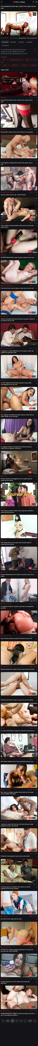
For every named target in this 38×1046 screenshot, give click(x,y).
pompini (24, 65)
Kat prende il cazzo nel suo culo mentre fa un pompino (17, 132)
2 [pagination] (16, 1020)
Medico (27, 59)
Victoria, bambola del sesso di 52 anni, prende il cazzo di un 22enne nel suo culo (18, 319)
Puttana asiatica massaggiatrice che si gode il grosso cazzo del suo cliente (16, 479)
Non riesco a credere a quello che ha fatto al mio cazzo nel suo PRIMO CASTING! (17, 793)
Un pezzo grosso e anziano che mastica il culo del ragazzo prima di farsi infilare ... (15, 887)
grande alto (14, 65)
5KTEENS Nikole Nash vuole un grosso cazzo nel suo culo (17, 257)
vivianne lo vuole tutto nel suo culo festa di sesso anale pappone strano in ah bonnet (17, 825)
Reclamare (13, 42)
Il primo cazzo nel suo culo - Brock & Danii (13, 195)
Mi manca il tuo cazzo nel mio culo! (11, 919)
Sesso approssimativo (15, 59)
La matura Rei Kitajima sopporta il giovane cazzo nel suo (17, 731)
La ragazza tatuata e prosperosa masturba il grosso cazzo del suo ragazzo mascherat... (16, 447)
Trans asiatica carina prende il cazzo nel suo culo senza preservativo (17, 226)
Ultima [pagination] (30, 1020)
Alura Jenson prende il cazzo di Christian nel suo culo (16, 638)
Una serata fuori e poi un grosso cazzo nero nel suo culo (17, 288)
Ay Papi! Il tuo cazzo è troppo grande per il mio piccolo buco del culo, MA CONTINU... (17, 950)
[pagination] (3, 1021)
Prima (7, 1020)
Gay (4, 59)
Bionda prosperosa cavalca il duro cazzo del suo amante (17, 669)
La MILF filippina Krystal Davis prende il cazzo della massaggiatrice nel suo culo (16, 383)
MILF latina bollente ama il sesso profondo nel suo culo (17, 761)
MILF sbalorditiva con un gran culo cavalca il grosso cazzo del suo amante (16, 543)
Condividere (29, 42)
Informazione (5, 42)
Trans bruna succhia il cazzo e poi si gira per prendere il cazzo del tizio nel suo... (17, 511)
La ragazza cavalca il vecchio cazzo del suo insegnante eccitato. (17, 607)
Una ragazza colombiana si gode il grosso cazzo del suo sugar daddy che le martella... (17, 415)
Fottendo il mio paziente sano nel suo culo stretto (15, 856)
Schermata (21, 42)
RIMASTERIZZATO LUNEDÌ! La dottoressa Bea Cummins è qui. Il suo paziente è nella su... (18, 1014)
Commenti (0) (5, 45)
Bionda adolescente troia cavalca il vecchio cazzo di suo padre (17, 575)
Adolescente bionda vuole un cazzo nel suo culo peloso (17, 700)
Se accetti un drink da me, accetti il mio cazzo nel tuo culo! (17, 101)
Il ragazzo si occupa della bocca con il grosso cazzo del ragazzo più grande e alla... (17, 351)
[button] (1, 2)
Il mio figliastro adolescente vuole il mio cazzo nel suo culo (17, 163)
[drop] (36, 100)
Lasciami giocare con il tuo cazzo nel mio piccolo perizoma (15, 982)
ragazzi (5, 65)
